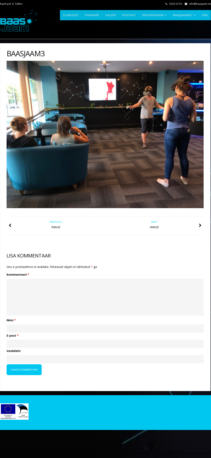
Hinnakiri (92, 15)
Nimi (11, 320)
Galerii (110, 15)
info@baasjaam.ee (200, 4)
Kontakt (129, 15)
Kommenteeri (18, 274)
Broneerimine (154, 15)
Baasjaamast (184, 15)
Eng (205, 15)
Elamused (70, 15)
